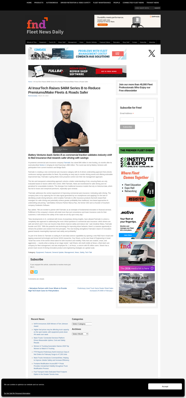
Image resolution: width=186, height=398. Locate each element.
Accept (165, 386)
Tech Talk (88, 252)
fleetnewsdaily (32, 96)
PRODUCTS (38, 3)
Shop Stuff (126, 42)
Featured (48, 252)
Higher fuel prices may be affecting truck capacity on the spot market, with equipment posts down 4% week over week (51, 332)
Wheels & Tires (32, 42)
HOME (29, 3)
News (77, 252)
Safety (82, 252)
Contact (134, 42)
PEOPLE (116, 3)
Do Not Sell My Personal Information (17, 393)
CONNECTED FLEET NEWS (133, 3)
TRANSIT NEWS (153, 3)
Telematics (116, 42)
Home (30, 81)
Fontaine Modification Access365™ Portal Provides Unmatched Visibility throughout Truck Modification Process (51, 366)
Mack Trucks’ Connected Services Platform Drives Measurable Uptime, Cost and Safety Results (49, 340)
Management (72, 42)
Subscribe (143, 42)
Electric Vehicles (91, 42)
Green (82, 42)
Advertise (152, 42)
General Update (58, 252)
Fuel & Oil (52, 42)
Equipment (42, 42)
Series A (43, 165)
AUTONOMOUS (52, 3)
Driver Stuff (61, 42)
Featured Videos (105, 42)
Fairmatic (67, 163)
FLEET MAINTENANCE (102, 3)
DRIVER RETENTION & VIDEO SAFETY (75, 3)
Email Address (127, 113)
